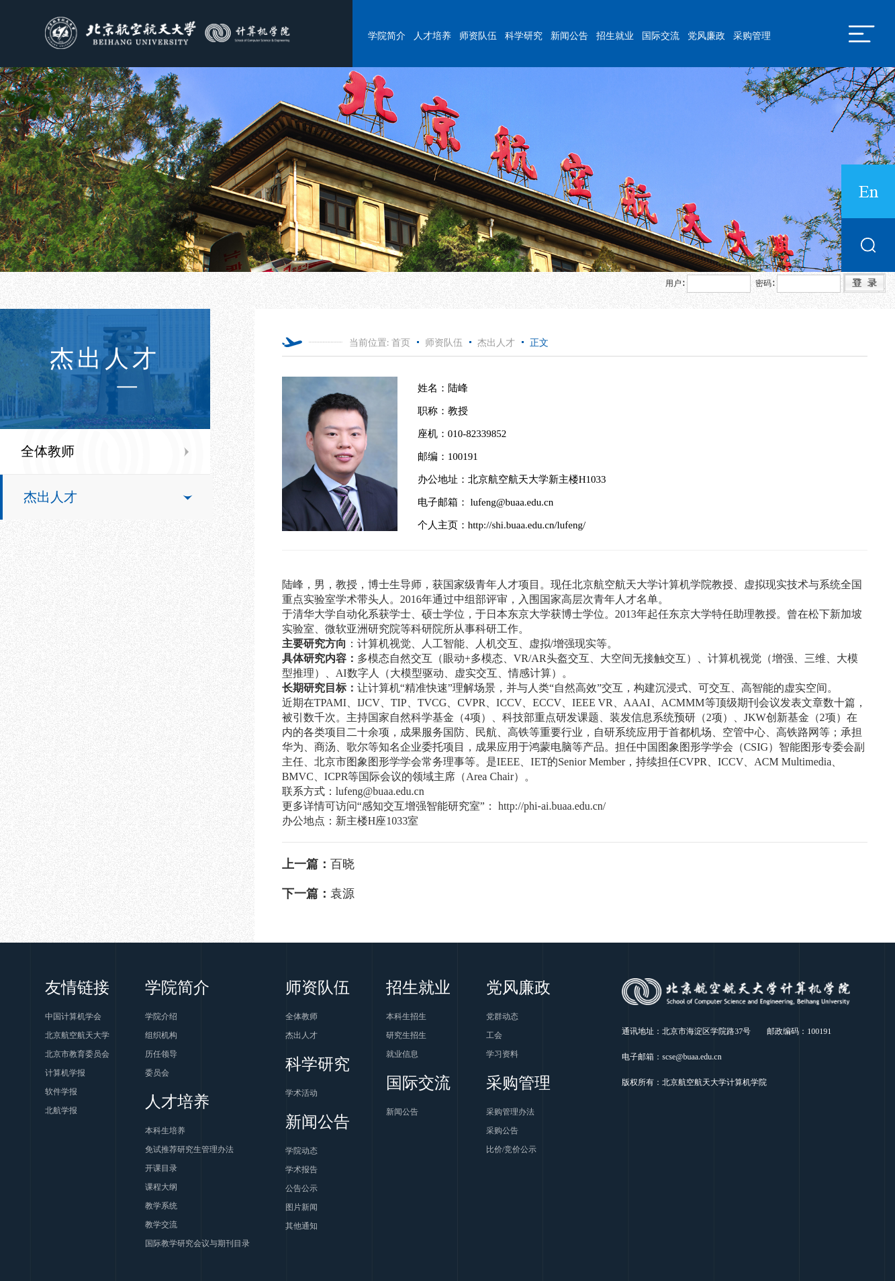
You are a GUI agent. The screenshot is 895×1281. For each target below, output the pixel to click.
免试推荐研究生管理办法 (189, 1149)
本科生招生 (406, 1016)
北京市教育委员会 (77, 1054)
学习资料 (502, 1054)
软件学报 (61, 1091)
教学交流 (161, 1224)
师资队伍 (478, 36)
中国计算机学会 (73, 1016)
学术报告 (301, 1169)
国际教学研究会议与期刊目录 (197, 1243)
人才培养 (432, 36)
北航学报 (61, 1110)
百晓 (318, 864)
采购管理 (752, 36)
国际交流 (660, 36)
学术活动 (301, 1093)
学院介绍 (161, 1016)
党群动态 (502, 1016)
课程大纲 (161, 1187)
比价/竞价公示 (511, 1149)
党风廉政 (706, 36)
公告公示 (301, 1188)
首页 (400, 343)
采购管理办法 (510, 1112)
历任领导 (161, 1054)
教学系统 (161, 1206)
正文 (539, 343)
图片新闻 (301, 1207)
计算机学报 (65, 1073)
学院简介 (387, 36)
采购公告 (502, 1130)
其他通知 (301, 1226)
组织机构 (161, 1035)
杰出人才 (50, 496)
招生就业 (615, 36)
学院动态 (301, 1150)
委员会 (157, 1073)
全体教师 (48, 451)
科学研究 (524, 36)
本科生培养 (165, 1130)
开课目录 (161, 1168)
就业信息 (402, 1054)
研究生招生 (406, 1035)
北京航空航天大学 (77, 1035)
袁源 (318, 893)
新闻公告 (569, 36)
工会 (494, 1035)
